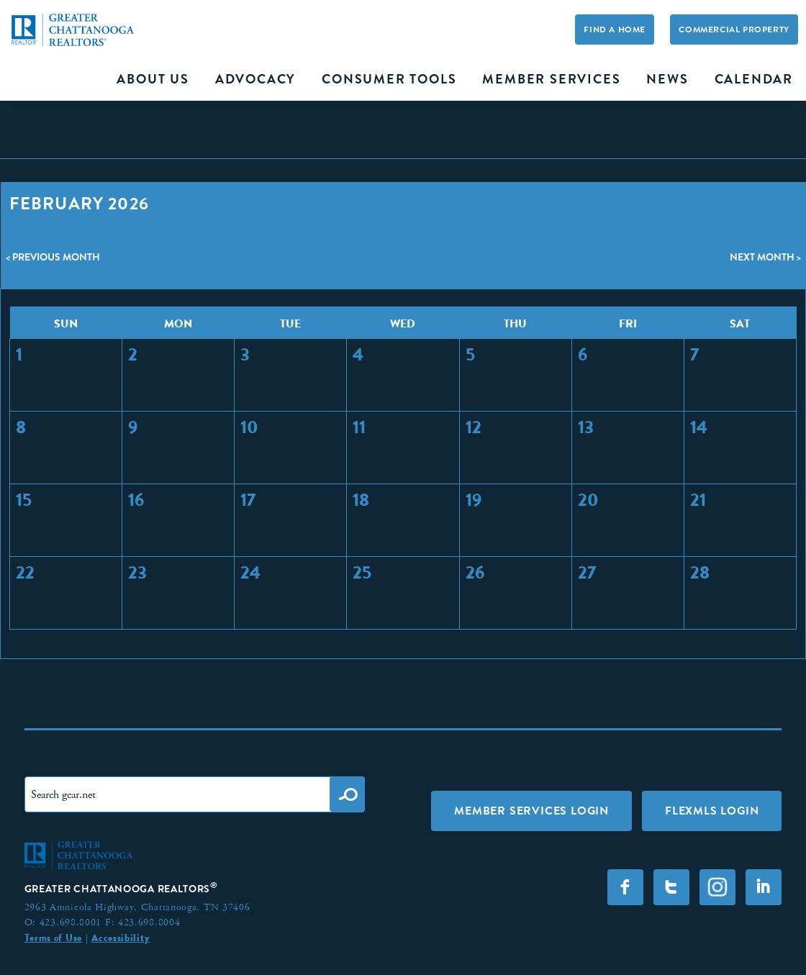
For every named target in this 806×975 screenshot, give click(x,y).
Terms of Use (53, 937)
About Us (153, 79)
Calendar (754, 79)
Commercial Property (734, 29)
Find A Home (615, 29)
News (667, 79)
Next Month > (765, 256)
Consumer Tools (389, 79)
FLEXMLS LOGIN (712, 810)
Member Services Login (531, 810)
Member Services (551, 79)
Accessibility (120, 937)
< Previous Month (53, 256)
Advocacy (255, 79)
